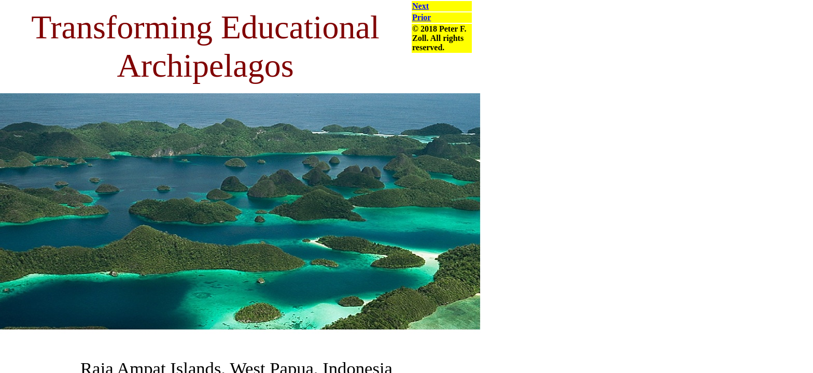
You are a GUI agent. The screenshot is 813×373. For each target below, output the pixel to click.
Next (420, 6)
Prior (421, 17)
